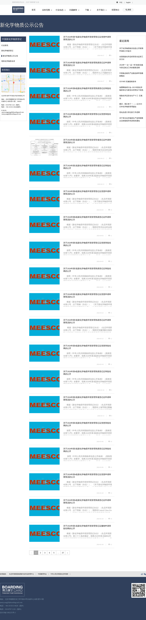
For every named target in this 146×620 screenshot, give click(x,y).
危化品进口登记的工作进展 (129, 112)
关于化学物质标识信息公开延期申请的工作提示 (131, 49)
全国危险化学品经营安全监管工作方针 (131, 58)
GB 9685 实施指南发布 (127, 81)
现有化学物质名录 (8, 61)
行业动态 (61, 10)
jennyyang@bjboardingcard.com (11, 602)
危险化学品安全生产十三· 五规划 (130, 97)
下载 (88, 10)
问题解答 (74, 10)
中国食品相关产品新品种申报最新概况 (131, 74)
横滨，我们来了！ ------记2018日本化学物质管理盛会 (130, 105)
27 (63, 552)
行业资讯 (4, 45)
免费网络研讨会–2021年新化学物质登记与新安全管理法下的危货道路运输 (131, 88)
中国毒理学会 (42, 574)
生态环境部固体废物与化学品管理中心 (21, 574)
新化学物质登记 (7, 51)
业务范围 (47, 10)
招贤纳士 (115, 10)
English (128, 2)
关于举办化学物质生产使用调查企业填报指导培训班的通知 (131, 119)
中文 (120, 2)
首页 (34, 10)
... (58, 552)
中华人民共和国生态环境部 (59, 574)
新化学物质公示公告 (10, 56)
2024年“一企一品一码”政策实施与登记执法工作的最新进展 (131, 66)
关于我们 (102, 10)
